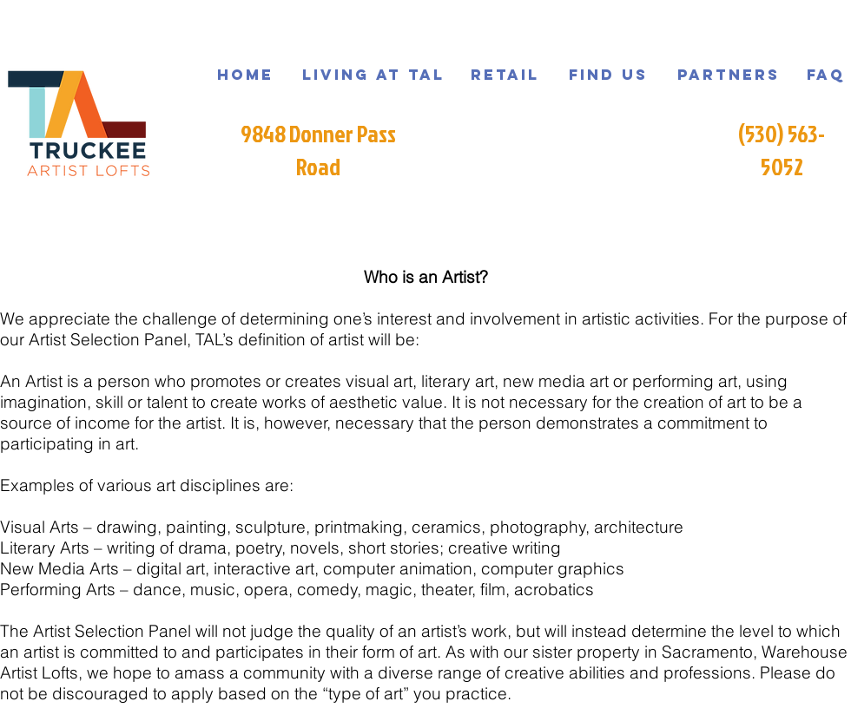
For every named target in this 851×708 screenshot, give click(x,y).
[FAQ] (826, 74)
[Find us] (608, 74)
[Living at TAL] (373, 74)
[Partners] (728, 74)
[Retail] (505, 74)
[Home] (245, 74)
